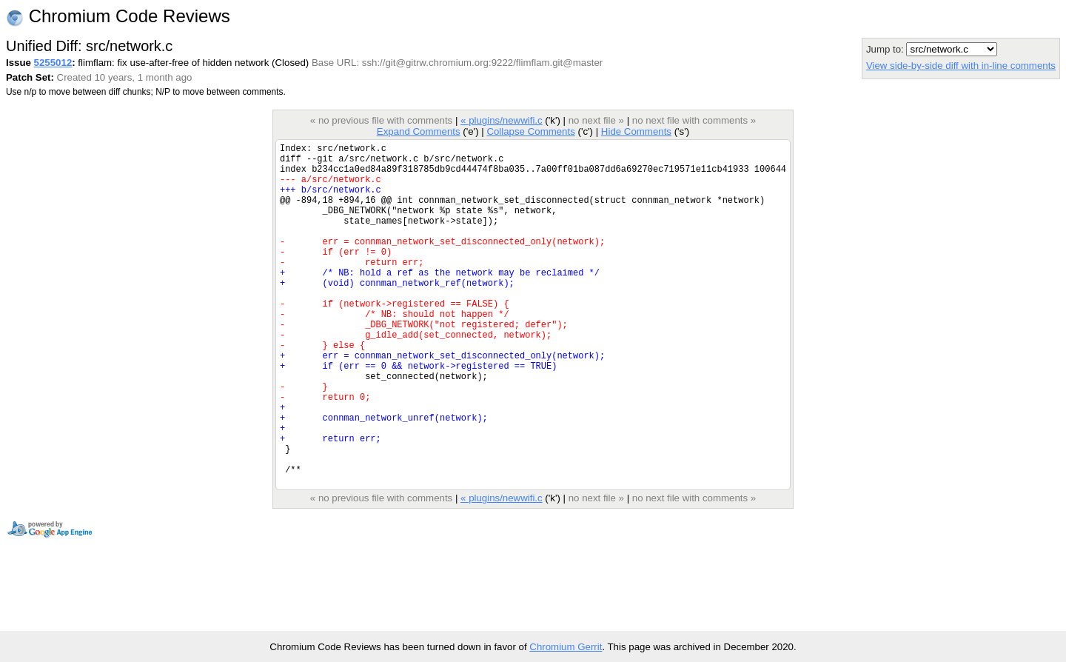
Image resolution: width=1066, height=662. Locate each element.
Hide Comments (636, 131)
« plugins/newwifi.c (501, 120)
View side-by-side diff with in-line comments (961, 65)
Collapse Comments (530, 131)
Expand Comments (418, 131)
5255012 (53, 62)
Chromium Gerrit (565, 646)
